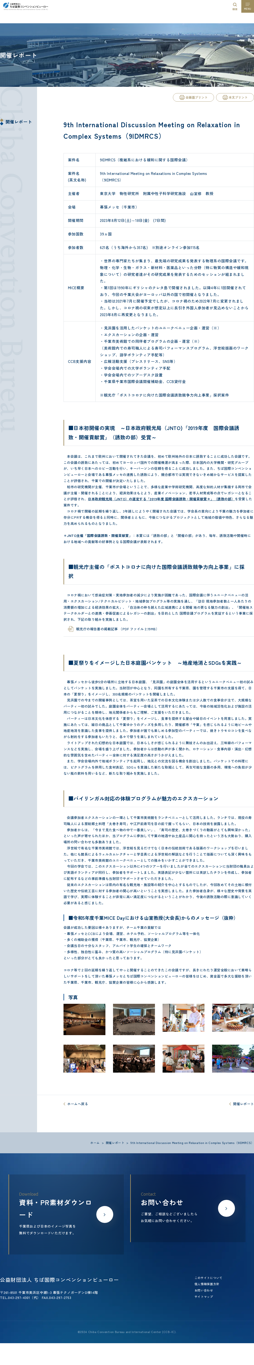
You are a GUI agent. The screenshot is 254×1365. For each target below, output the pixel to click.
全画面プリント (196, 97)
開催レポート (19, 122)
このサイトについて (208, 1278)
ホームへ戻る (77, 1103)
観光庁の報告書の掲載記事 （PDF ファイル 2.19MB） (117, 628)
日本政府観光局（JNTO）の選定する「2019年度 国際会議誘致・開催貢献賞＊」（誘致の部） (161, 498)
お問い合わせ (204, 1290)
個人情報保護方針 (207, 1284)
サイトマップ (204, 1296)
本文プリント (238, 97)
